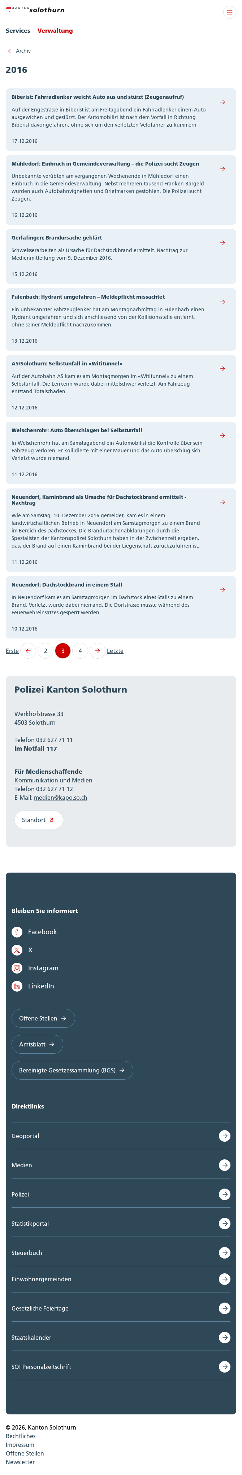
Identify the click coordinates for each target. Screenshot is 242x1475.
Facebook (34, 932)
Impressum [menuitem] (20, 1444)
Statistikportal (30, 1223)
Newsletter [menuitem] (20, 1462)
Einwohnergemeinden (42, 1279)
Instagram (35, 968)
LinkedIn (33, 986)
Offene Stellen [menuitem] (25, 1453)
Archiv (23, 51)
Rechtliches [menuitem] (20, 1436)
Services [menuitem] (18, 30)
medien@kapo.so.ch (60, 797)
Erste (12, 650)
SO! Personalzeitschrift (41, 1366)
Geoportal (25, 1136)
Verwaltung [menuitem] (55, 30)
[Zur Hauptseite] (35, 9)
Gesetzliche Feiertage (40, 1308)
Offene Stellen (43, 1018)
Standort (39, 820)
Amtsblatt (37, 1044)
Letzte (115, 650)
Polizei (20, 1194)
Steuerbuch (27, 1252)
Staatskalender (31, 1337)
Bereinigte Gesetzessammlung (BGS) (72, 1070)
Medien (22, 1165)
